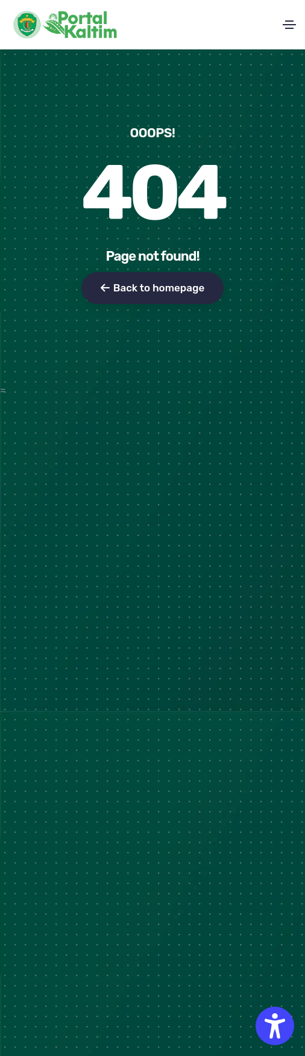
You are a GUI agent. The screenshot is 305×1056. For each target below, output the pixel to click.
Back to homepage (152, 288)
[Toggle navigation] (289, 24)
